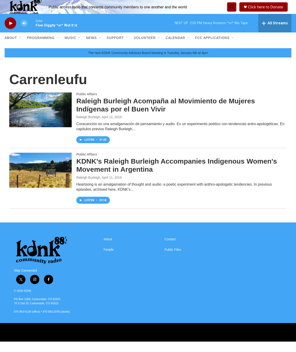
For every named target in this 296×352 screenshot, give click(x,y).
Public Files (172, 260)
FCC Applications (212, 48)
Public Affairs (86, 104)
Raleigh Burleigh (88, 127)
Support (115, 48)
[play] (10, 33)
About (11, 48)
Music (70, 48)
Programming (41, 48)
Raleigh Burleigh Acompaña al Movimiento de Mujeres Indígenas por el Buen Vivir (165, 115)
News (91, 48)
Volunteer (145, 48)
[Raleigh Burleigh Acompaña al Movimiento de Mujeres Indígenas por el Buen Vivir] (40, 120)
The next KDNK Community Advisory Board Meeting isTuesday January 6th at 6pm (148, 63)
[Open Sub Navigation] (20, 48)
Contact (170, 249)
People (109, 260)
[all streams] (274, 33)
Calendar (175, 48)
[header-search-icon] (231, 12)
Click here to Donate (267, 12)
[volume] (24, 34)
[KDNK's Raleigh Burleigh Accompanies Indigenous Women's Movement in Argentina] (40, 180)
